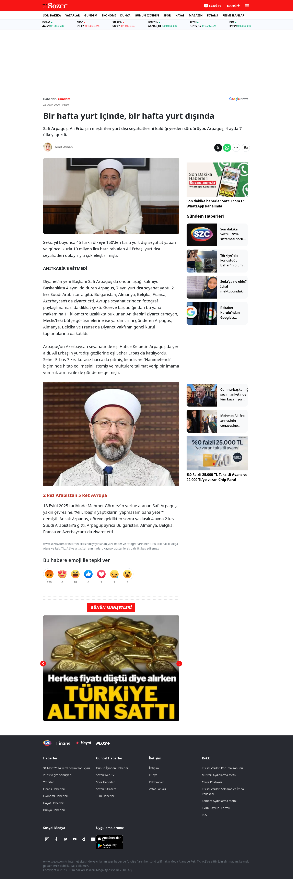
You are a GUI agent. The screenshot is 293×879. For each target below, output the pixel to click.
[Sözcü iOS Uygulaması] (109, 838)
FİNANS (212, 15)
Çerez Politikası (212, 782)
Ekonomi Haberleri (55, 796)
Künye (153, 775)
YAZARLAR (72, 15)
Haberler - (50, 99)
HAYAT (179, 15)
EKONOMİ (109, 15)
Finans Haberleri (54, 789)
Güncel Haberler (109, 758)
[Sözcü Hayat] (83, 742)
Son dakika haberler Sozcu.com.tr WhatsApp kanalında (215, 204)
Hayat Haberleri (53, 803)
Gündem (64, 99)
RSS (204, 815)
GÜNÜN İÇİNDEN (147, 15)
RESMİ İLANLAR (233, 15)
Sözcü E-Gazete (106, 789)
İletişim (155, 758)
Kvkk (206, 758)
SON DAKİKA (52, 15)
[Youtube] (75, 839)
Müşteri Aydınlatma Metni (219, 775)
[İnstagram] (47, 839)
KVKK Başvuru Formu (216, 808)
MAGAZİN (195, 15)
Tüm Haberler (105, 796)
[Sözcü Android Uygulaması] (109, 845)
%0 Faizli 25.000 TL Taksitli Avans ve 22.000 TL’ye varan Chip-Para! (217, 477)
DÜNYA (125, 15)
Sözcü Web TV (105, 775)
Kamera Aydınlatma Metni (219, 801)
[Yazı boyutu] (246, 148)
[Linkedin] (93, 839)
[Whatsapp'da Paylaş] (227, 148)
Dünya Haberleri (54, 810)
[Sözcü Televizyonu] (47, 743)
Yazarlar (48, 782)
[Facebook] (56, 839)
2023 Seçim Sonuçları (57, 775)
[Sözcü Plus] (103, 743)
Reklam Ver (156, 782)
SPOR (167, 15)
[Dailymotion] (84, 839)
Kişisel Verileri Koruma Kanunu (222, 768)
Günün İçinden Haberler (112, 768)
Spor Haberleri (106, 782)
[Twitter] (65, 839)
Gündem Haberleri (205, 216)
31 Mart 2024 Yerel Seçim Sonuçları (66, 768)
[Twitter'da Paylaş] (218, 148)
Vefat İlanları (157, 789)
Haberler (50, 758)
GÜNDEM (90, 15)
